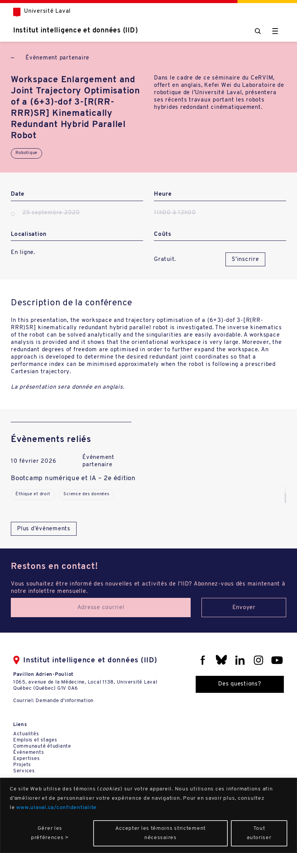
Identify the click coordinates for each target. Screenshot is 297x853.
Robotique (26, 153)
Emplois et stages (35, 740)
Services (24, 770)
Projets (22, 764)
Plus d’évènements (43, 529)
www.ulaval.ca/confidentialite (56, 808)
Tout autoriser (259, 833)
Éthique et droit (32, 494)
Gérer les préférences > (50, 833)
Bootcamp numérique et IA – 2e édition (73, 478)
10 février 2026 (33, 461)
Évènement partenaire (57, 58)
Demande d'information (65, 700)
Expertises (26, 758)
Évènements (28, 752)
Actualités (26, 733)
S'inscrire (245, 259)
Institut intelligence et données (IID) (75, 30)
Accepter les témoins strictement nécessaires (160, 833)
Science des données (86, 494)
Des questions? (239, 684)
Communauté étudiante (42, 746)
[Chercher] (257, 31)
